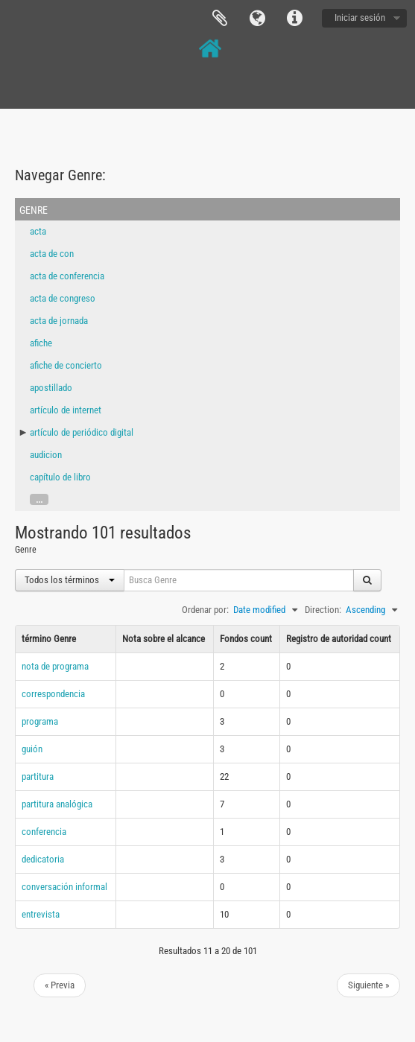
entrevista (41, 914)
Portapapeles (219, 18)
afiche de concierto (66, 365)
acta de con (52, 253)
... (39, 499)
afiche (41, 343)
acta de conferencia (67, 276)
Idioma (257, 18)
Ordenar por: (205, 609)
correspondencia (53, 693)
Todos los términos (70, 579)
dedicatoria (43, 859)
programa (40, 721)
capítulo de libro (60, 477)
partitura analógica (57, 804)
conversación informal (64, 886)
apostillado (51, 387)
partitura (38, 776)
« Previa (60, 985)
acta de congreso (62, 298)
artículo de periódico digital (81, 432)
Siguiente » (368, 985)
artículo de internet (65, 410)
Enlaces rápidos (294, 18)
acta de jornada (59, 320)
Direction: (323, 609)
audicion (46, 454)
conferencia (44, 831)
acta (38, 231)
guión (32, 749)
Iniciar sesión (360, 17)
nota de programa (55, 666)
